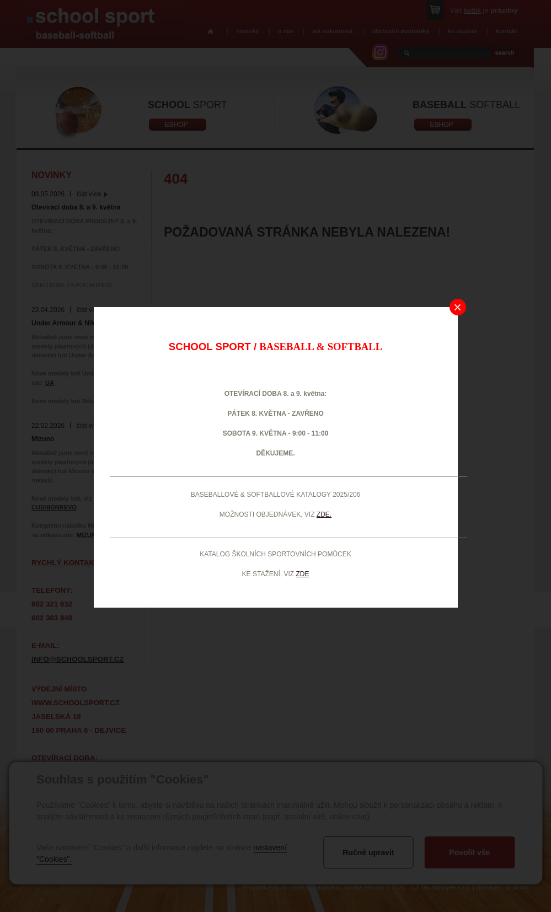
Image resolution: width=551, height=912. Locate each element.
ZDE (302, 574)
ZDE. (324, 514)
